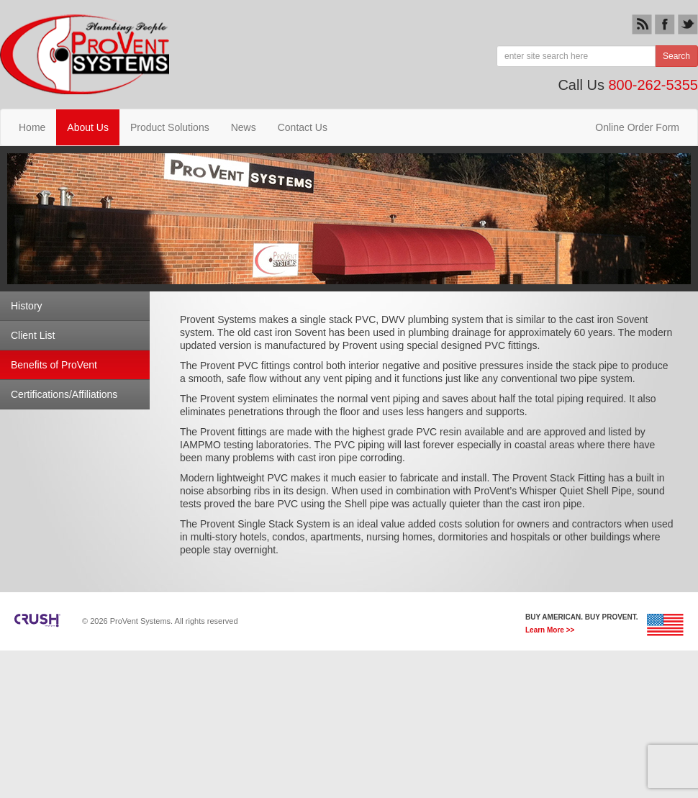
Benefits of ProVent (54, 365)
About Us (88, 127)
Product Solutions (169, 127)
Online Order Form (637, 127)
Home (32, 127)
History (26, 306)
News (243, 127)
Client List (33, 335)
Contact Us (302, 127)
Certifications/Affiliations (64, 394)
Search (676, 56)
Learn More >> (549, 630)
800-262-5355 (653, 85)
